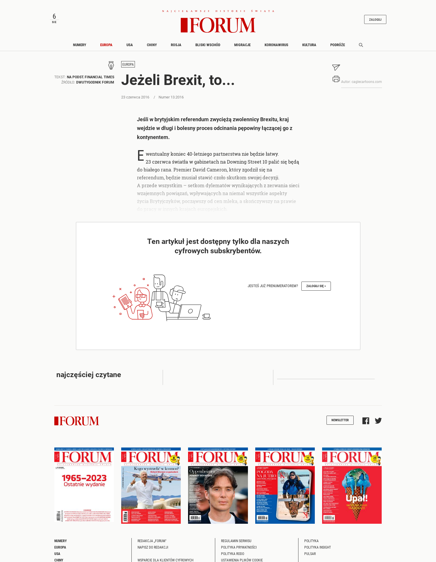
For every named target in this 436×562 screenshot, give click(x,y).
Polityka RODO (232, 553)
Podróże (337, 44)
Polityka (311, 540)
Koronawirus (276, 44)
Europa (106, 44)
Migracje (242, 44)
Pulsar (310, 553)
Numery (79, 44)
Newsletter (340, 420)
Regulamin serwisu (236, 540)
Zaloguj (375, 19)
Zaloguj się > (316, 286)
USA (129, 44)
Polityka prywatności (239, 547)
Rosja (176, 44)
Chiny (152, 44)
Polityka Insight (317, 547)
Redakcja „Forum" (152, 540)
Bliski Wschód (207, 44)
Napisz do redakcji (153, 547)
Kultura (309, 44)
